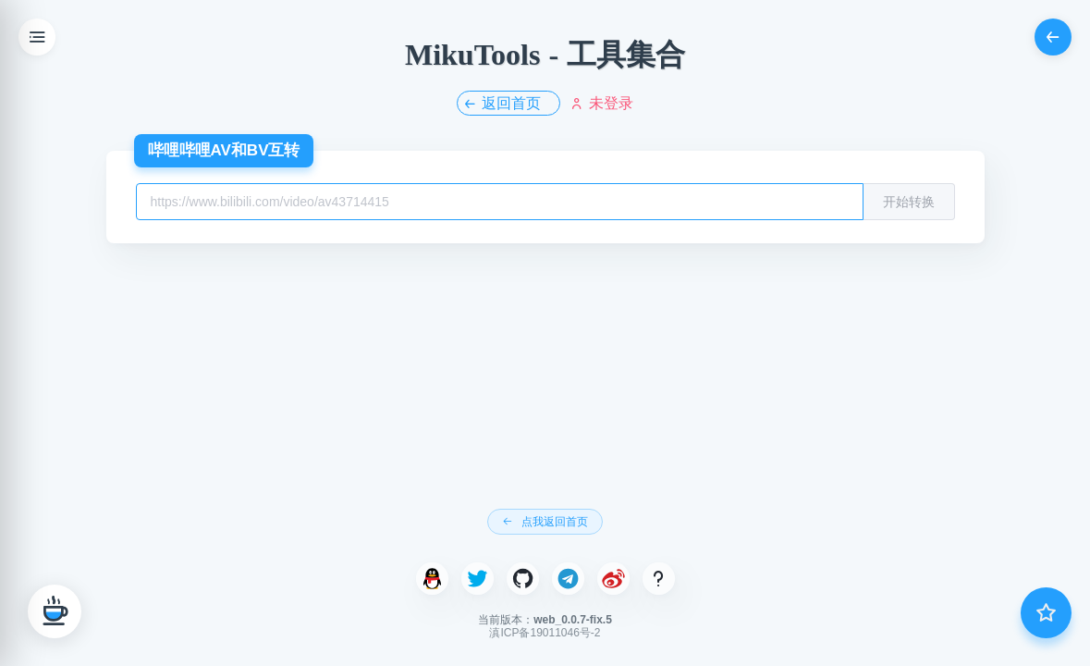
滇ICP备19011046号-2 (544, 632)
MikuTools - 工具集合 (545, 54)
